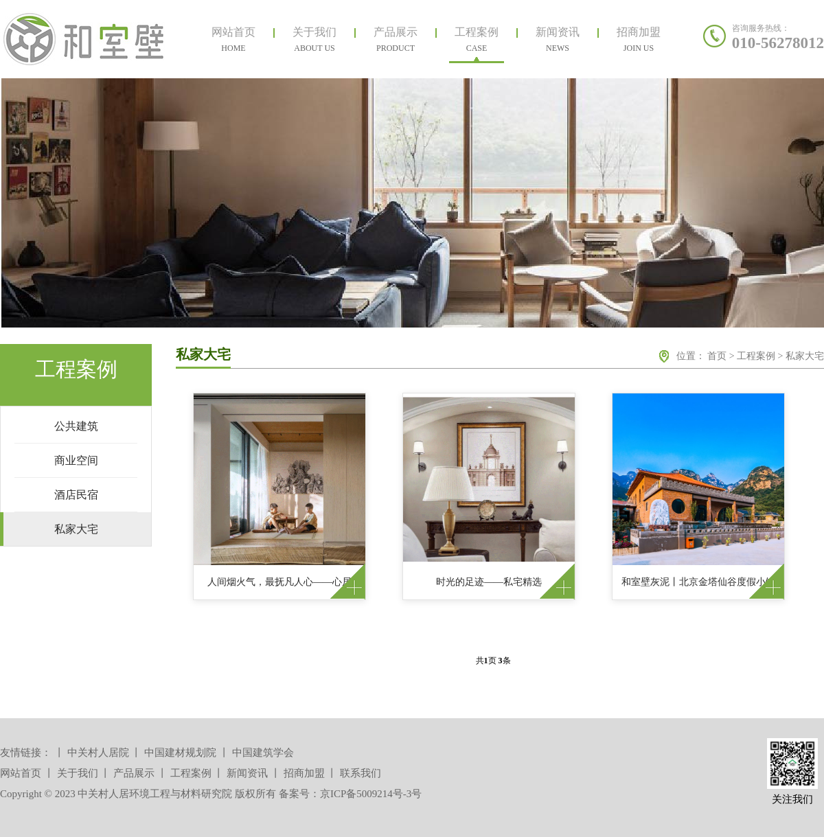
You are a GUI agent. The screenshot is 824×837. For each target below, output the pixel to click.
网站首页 (20, 773)
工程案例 (756, 356)
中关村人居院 (98, 752)
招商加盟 (304, 773)
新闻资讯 (247, 773)
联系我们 (360, 773)
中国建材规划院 (180, 752)
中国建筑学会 (263, 752)
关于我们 (77, 773)
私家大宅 (805, 356)
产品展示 (133, 773)
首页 (716, 356)
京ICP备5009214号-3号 (371, 793)
